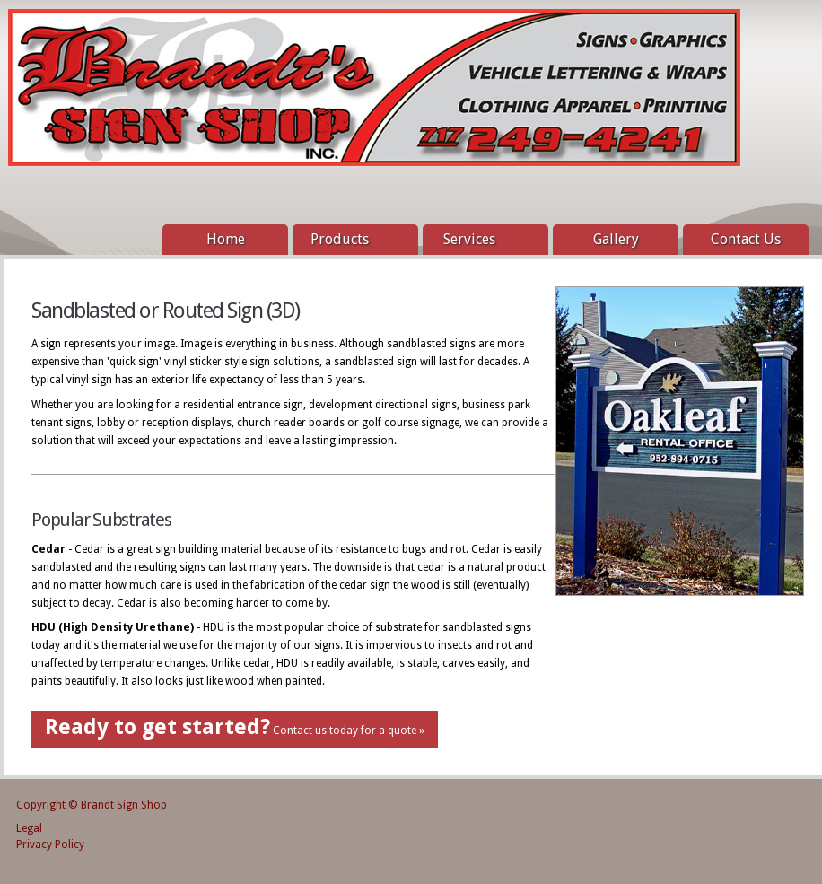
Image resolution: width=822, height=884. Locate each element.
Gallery (616, 239)
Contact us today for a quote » (234, 727)
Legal (29, 828)
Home (225, 239)
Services (481, 240)
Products (351, 240)
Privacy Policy (50, 844)
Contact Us (746, 239)
